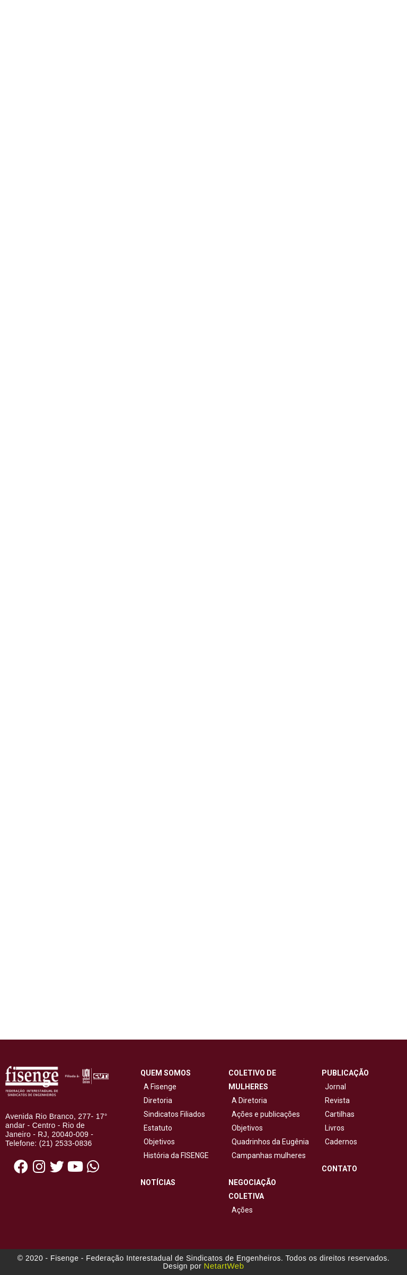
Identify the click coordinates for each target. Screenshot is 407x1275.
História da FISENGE (174, 1155)
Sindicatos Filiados (172, 1114)
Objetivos (157, 1141)
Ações (240, 1210)
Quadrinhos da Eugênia (268, 1141)
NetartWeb (224, 1265)
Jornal (335, 1086)
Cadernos (341, 1141)
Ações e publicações (264, 1114)
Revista (337, 1100)
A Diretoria (247, 1100)
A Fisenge (158, 1086)
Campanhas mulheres (267, 1155)
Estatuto (156, 1128)
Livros (334, 1128)
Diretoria (156, 1100)
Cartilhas (340, 1114)
